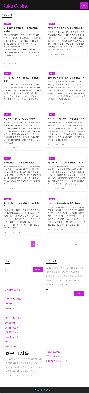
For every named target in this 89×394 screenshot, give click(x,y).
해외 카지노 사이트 (13, 318)
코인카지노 (10, 303)
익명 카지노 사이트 (13, 299)
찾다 (47, 289)
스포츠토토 (10, 294)
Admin (16, 63)
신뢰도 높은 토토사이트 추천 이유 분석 (65, 203)
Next (75, 244)
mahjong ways (10, 346)
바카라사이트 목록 (12, 289)
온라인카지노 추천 (12, 332)
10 (47, 244)
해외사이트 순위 (12, 327)
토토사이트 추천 (12, 337)
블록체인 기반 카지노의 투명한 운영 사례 (66, 77)
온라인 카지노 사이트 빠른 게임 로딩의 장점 (22, 204)
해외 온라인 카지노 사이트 (56, 361)
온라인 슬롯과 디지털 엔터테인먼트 (19, 162)
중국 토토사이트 (52, 356)
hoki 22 (8, 341)
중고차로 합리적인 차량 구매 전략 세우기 (66, 28)
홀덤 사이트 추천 (53, 351)
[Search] (79, 293)
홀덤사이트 (10, 308)
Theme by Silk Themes (44, 390)
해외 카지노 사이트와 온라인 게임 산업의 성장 (22, 79)
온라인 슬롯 (10, 322)
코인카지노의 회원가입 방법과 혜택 (19, 118)
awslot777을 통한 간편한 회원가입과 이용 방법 (21, 29)
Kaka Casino (15, 6)
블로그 (7, 24)
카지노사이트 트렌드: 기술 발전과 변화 (65, 162)
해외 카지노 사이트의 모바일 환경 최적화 (66, 118)
